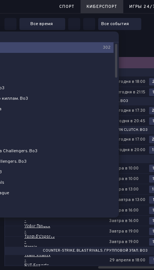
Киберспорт (102, 6)
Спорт (67, 6)
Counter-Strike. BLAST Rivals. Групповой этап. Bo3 (95, 251)
